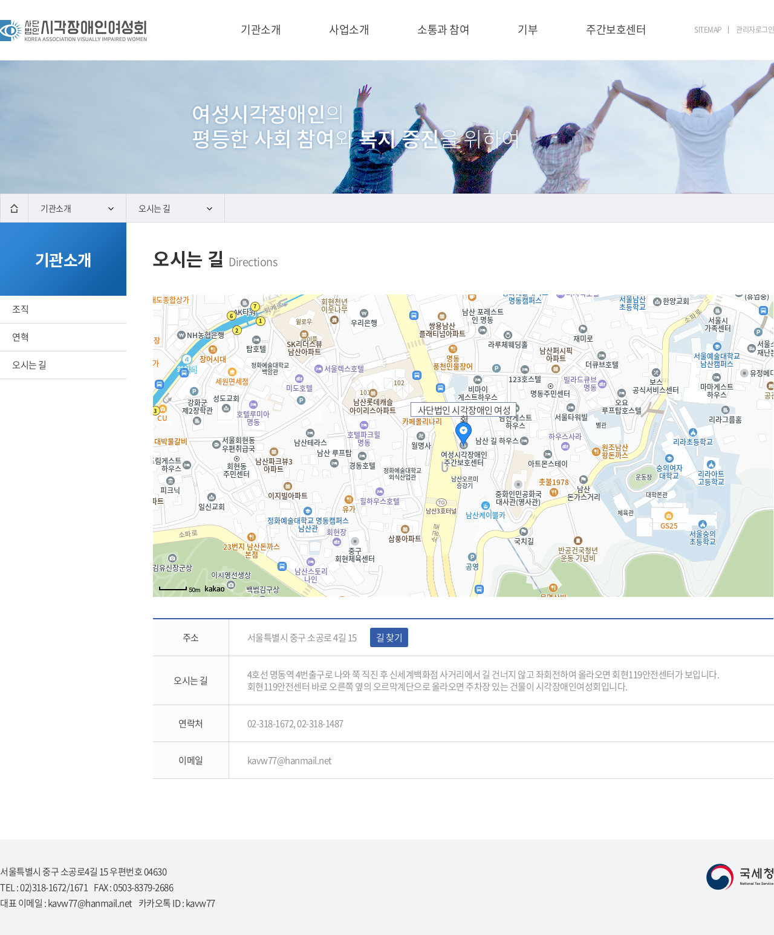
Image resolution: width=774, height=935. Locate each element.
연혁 (20, 337)
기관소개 (77, 208)
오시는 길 (175, 208)
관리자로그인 (755, 29)
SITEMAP (708, 29)
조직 (20, 309)
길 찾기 (389, 637)
